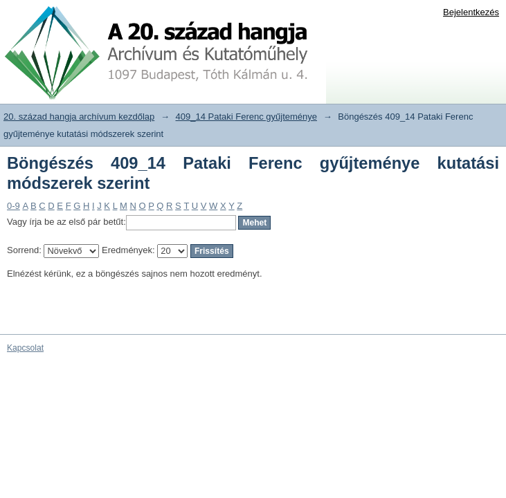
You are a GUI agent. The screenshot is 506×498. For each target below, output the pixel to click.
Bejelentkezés (471, 12)
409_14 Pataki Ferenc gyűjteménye (247, 116)
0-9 (13, 206)
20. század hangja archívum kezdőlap (78, 116)
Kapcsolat (25, 348)
